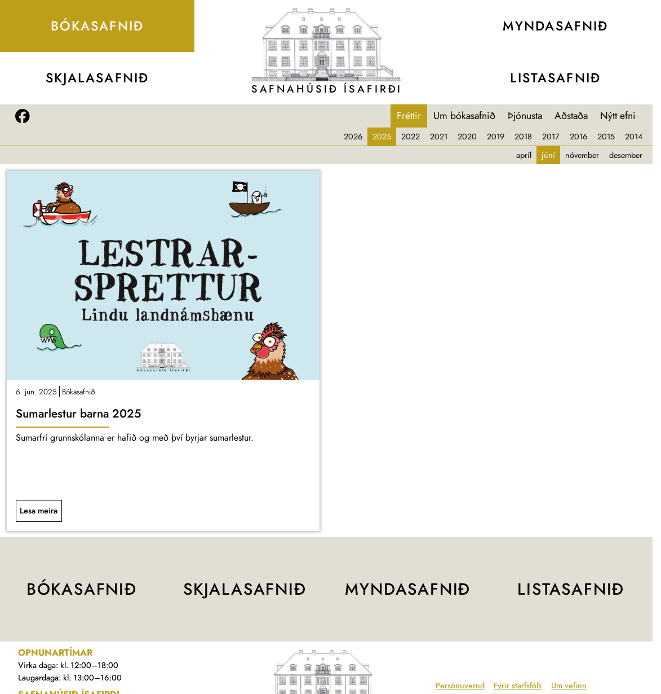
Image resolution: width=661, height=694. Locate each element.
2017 (551, 136)
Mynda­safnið (555, 26)
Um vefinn (569, 685)
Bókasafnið (78, 391)
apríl (523, 155)
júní (548, 155)
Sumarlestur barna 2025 (78, 413)
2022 (410, 136)
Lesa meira (38, 510)
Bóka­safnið (97, 26)
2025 (381, 136)
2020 (467, 136)
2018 (523, 136)
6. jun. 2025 (36, 391)
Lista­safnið (555, 77)
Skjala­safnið (97, 77)
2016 (578, 136)
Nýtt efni (618, 115)
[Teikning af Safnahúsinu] (326, 45)
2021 (438, 136)
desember (625, 155)
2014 (633, 136)
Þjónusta (525, 115)
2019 (495, 136)
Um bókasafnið (464, 115)
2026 (353, 136)
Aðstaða (571, 115)
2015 (606, 136)
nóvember (582, 155)
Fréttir (409, 115)
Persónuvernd (460, 685)
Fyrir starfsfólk (518, 685)
